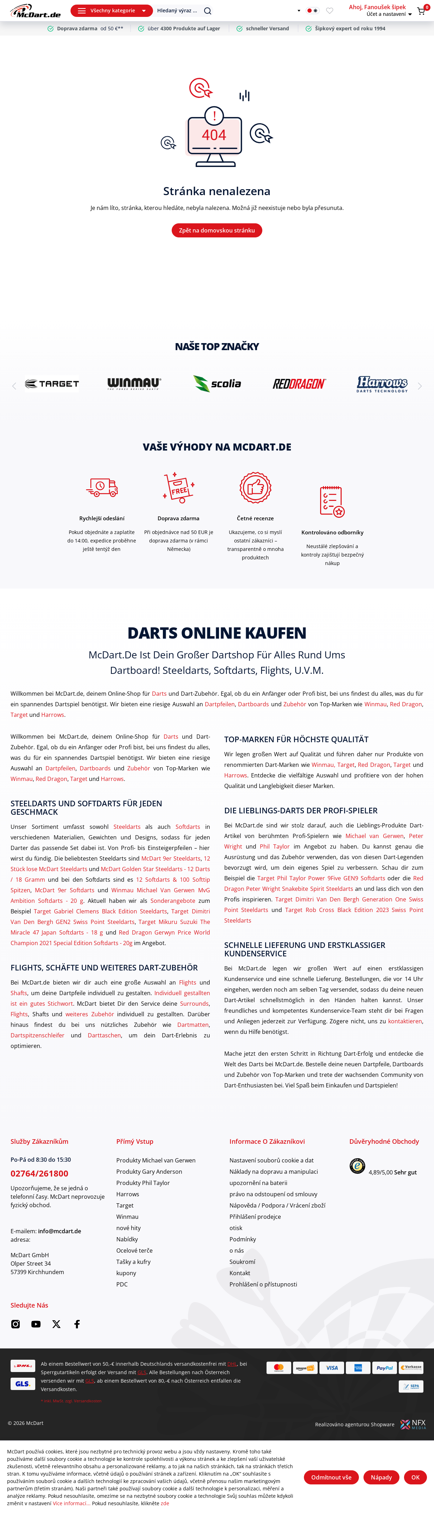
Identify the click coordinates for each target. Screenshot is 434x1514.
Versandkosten (88, 1400)
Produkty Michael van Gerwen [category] (156, 1160)
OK (415, 1477)
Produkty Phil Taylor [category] (143, 1183)
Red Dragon (406, 704)
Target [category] (125, 1205)
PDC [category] (122, 1284)
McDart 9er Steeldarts (171, 858)
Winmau (376, 704)
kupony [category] (126, 1273)
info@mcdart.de (59, 1231)
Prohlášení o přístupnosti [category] (263, 1284)
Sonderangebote (173, 901)
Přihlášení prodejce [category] (255, 1217)
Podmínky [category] (243, 1239)
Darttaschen (104, 1035)
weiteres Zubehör (90, 1014)
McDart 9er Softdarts (64, 890)
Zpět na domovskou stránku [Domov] (217, 230)
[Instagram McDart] (15, 1326)
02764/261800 (39, 1173)
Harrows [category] (127, 1194)
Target (19, 715)
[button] (382, 11)
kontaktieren (405, 1021)
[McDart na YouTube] (36, 1326)
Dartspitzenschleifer (38, 1035)
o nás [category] (237, 1250)
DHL (232, 1363)
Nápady (381, 1477)
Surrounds (194, 1003)
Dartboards (253, 704)
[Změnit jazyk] (294, 11)
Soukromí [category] (242, 1262)
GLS (141, 1372)
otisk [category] (236, 1228)
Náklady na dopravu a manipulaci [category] (274, 1171)
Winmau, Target (333, 765)
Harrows (52, 715)
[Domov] (35, 11)
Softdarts (188, 827)
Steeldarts (127, 827)
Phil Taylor (275, 846)
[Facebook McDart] (77, 1326)
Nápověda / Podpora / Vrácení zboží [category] (277, 1205)
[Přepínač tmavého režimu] (313, 10)
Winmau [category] (127, 1217)
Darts (159, 693)
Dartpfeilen (220, 704)
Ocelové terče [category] (134, 1250)
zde (165, 1503)
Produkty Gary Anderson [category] (149, 1171)
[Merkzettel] (329, 10)
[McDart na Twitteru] (56, 1326)
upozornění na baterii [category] (258, 1183)
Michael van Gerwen (375, 836)
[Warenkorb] (421, 11)
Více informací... (72, 1503)
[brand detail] (52, 383)
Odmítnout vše (331, 1477)
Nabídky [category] (127, 1239)
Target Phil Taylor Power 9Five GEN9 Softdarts (321, 878)
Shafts (19, 993)
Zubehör (294, 704)
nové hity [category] (128, 1228)
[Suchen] (178, 11)
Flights (187, 982)
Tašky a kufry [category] (133, 1262)
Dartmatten (193, 1025)
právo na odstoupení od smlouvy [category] (273, 1194)
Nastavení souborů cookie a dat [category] (272, 1160)
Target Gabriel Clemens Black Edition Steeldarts (100, 911)
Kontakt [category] (240, 1273)
